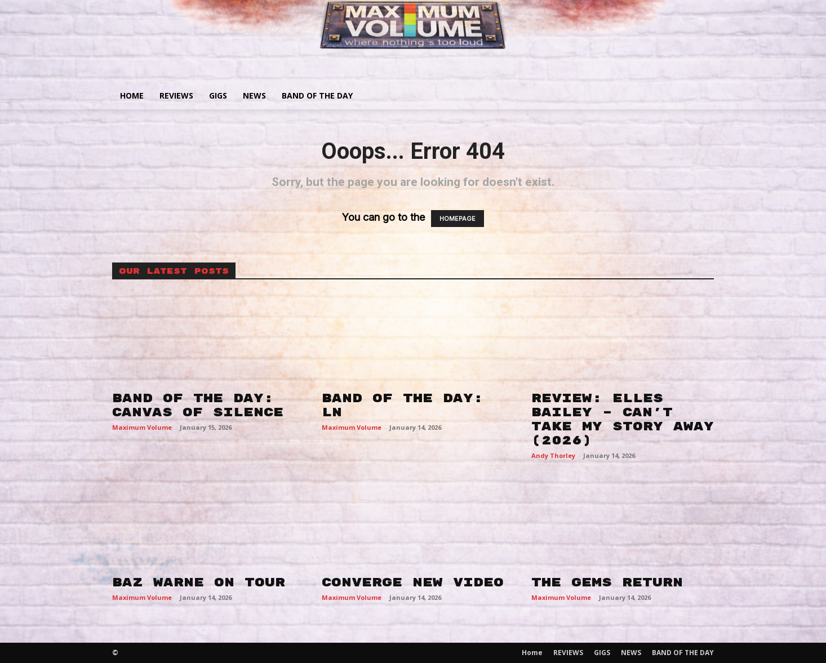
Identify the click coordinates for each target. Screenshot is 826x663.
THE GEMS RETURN (607, 582)
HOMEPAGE (457, 219)
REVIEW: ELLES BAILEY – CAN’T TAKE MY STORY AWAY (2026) (622, 419)
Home (132, 95)
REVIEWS (176, 95)
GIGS (218, 95)
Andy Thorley (553, 455)
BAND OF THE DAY (317, 95)
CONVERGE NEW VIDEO (413, 582)
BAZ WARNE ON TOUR (198, 582)
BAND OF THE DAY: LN (402, 405)
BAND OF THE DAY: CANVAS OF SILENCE (197, 405)
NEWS (254, 95)
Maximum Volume (142, 427)
